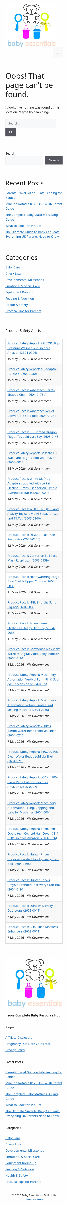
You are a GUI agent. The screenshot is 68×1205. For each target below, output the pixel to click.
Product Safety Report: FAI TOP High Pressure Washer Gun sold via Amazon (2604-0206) (33, 348)
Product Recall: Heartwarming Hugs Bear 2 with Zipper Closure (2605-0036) (33, 581)
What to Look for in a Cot (23, 226)
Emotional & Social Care (22, 286)
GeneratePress (34, 1199)
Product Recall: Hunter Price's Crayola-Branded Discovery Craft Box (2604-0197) (34, 884)
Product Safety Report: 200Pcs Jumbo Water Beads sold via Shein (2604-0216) (32, 730)
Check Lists (13, 273)
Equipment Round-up (20, 292)
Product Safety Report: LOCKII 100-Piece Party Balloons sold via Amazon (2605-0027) (32, 782)
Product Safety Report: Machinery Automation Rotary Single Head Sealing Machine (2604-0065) (31, 705)
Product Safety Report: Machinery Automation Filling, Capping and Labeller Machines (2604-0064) (31, 807)
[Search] (10, 132)
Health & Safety (16, 305)
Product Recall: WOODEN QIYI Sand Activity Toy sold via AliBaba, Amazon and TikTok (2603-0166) (33, 513)
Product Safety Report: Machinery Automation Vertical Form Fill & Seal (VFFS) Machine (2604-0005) (33, 679)
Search (10, 153)
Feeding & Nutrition (19, 298)
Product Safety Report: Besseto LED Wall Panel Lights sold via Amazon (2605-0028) (33, 457)
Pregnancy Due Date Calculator (28, 1044)
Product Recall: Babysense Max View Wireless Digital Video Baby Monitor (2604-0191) (33, 653)
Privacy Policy (15, 1050)
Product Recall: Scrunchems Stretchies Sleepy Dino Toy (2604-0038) (31, 628)
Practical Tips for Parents (23, 311)
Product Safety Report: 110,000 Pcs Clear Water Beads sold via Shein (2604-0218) (32, 756)
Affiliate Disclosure (18, 1037)
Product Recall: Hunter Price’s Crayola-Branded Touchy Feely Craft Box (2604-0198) (33, 859)
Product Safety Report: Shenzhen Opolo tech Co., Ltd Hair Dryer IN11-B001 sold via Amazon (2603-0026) (33, 833)
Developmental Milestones (24, 280)
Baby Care (12, 267)
